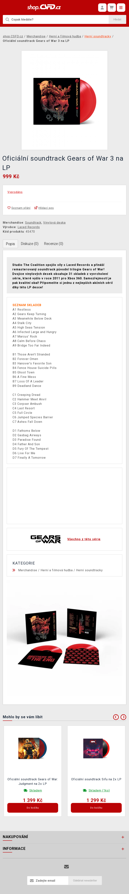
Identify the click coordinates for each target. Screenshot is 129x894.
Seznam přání (18, 208)
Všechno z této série (84, 539)
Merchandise (27, 570)
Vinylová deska (54, 222)
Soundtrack (33, 222)
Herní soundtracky (89, 570)
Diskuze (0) (30, 243)
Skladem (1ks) (99, 790)
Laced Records (29, 227)
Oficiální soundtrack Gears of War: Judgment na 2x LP (32, 782)
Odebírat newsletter (85, 880)
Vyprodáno (15, 192)
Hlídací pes (44, 208)
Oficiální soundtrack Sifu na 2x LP (96, 779)
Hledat (117, 19)
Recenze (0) (53, 243)
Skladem (35, 790)
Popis (10, 244)
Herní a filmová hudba (57, 570)
